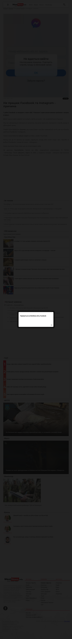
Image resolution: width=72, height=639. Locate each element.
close (51, 325)
